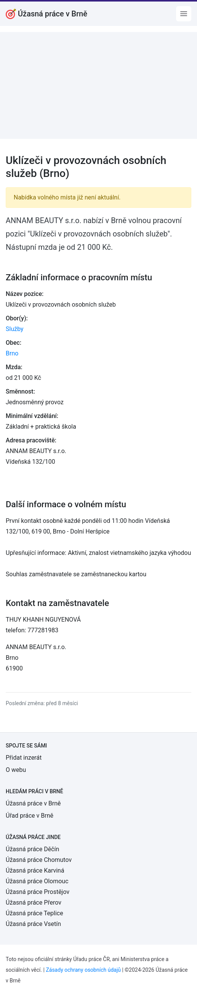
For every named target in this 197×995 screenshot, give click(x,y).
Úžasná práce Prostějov (37, 891)
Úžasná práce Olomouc (37, 881)
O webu (16, 769)
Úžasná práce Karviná (35, 870)
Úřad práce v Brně (29, 815)
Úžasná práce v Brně (33, 803)
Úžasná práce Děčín (32, 849)
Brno (12, 353)
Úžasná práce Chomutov (38, 859)
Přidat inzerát (23, 757)
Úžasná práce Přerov (33, 902)
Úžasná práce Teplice (34, 913)
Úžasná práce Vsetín (33, 923)
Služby (15, 329)
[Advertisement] (98, 85)
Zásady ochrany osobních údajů (83, 970)
